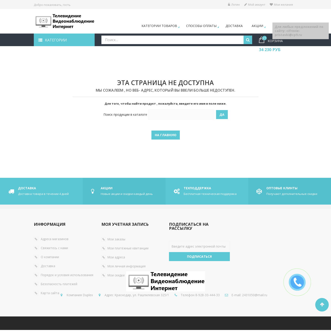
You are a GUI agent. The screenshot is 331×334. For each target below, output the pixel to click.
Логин (232, 4)
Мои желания (281, 4)
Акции (257, 26)
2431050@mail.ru (172, 305)
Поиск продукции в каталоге (125, 115)
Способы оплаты (201, 26)
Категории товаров (159, 26)
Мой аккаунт (254, 4)
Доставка (234, 26)
